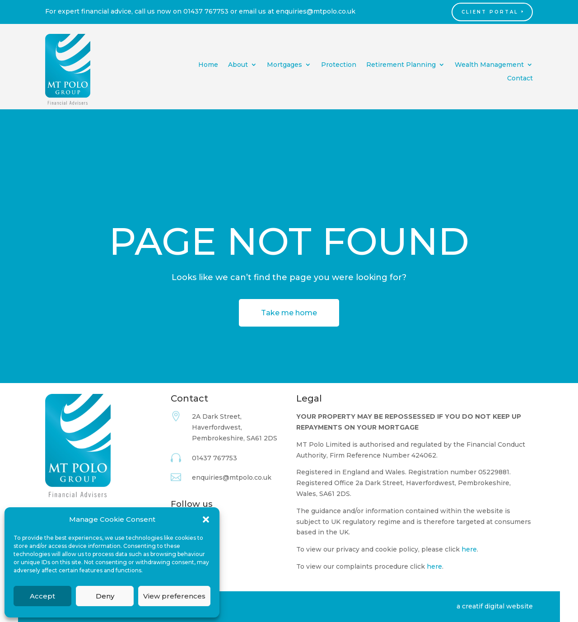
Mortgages (284, 65)
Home (208, 65)
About (238, 65)
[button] (205, 519)
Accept (42, 596)
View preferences (174, 596)
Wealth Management (489, 65)
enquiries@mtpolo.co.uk (315, 11)
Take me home (289, 313)
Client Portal (489, 12)
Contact (520, 78)
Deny (105, 596)
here (469, 549)
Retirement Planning (401, 65)
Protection (338, 65)
